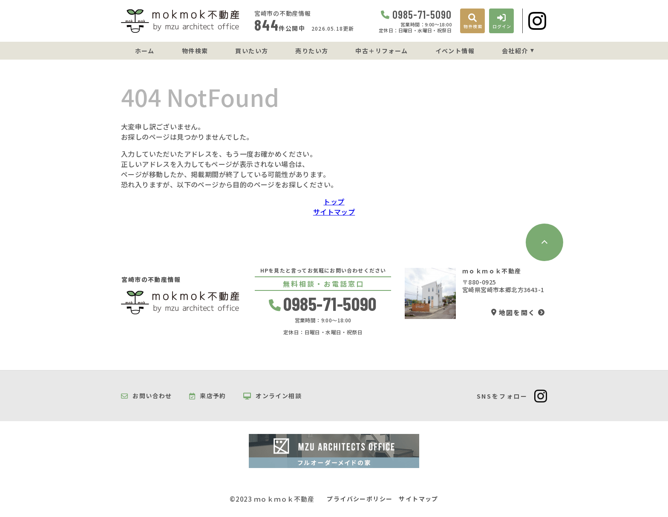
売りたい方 (311, 50)
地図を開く (513, 312)
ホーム (145, 50)
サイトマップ (334, 212)
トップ (333, 201)
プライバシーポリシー (359, 499)
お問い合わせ (146, 396)
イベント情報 (455, 50)
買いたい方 (251, 50)
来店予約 (207, 396)
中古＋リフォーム (381, 50)
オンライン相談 (272, 396)
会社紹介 (515, 50)
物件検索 (195, 50)
